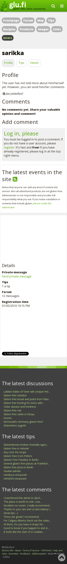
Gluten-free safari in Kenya (19, 414)
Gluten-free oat (12, 410)
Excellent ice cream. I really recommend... (27, 505)
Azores (8, 418)
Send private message (16, 276)
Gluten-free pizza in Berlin (18, 467)
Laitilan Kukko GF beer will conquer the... (27, 391)
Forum (28, 20)
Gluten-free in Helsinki (16, 448)
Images (43, 29)
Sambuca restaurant (15, 474)
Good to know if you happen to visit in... (26, 528)
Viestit (34, 63)
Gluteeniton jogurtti (15, 425)
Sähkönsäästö (39, 553)
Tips (51, 20)
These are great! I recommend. (21, 516)
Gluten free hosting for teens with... (24, 403)
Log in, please (21, 133)
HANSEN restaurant (15, 478)
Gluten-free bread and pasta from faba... (27, 399)
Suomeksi (13, 553)
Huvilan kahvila (12, 471)
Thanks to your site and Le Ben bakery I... (27, 509)
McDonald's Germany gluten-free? (23, 421)
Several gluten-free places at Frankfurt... (26, 463)
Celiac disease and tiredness (20, 406)
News (18, 550)
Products (27, 29)
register (9, 147)
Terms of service (31, 550)
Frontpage (11, 20)
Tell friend (46, 550)
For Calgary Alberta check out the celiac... (27, 520)
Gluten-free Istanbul (15, 395)
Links (57, 29)
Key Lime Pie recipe (15, 452)
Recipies (9, 29)
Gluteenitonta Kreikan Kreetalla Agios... (26, 444)
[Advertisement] (29, 239)
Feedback (25, 553)
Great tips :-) (11, 513)
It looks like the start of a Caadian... (24, 532)
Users (7, 38)
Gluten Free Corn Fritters (18, 456)
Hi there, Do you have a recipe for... (24, 524)
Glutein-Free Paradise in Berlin (21, 459)
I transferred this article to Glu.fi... (23, 498)
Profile (8, 63)
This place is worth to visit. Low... (22, 501)
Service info (7, 550)
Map (40, 20)
